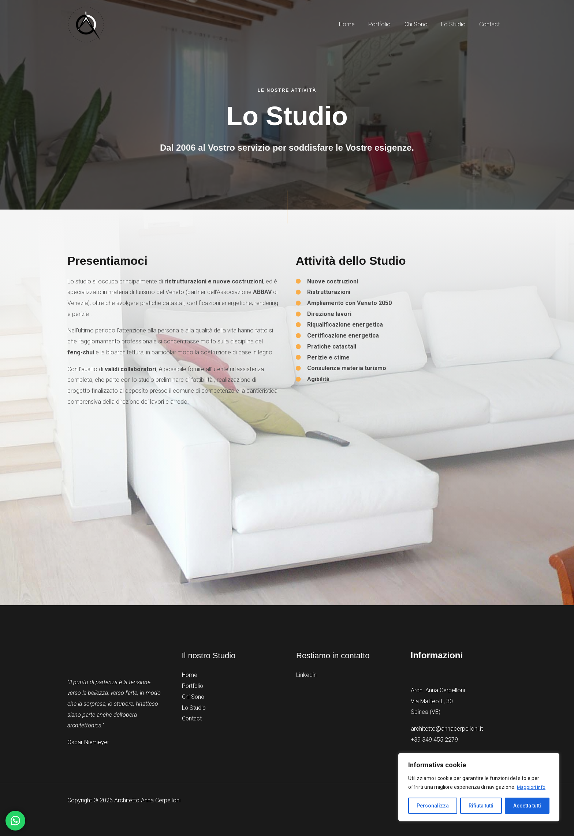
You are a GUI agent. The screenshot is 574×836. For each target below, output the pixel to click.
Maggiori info (532, 787)
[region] (478, 787)
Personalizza (433, 806)
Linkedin (306, 674)
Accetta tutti (527, 806)
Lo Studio (194, 707)
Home (190, 674)
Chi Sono (193, 696)
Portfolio (193, 685)
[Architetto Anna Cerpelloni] (86, 23)
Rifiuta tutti (481, 806)
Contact (192, 718)
